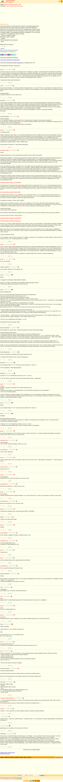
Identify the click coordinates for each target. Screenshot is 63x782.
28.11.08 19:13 (5, 716)
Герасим (2, 708)
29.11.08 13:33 (7, 289)
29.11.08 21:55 (9, 259)
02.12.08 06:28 (9, 69)
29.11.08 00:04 (9, 557)
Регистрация (10, 2)
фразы (16, 4)
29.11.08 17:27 (13, 267)
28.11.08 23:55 (13, 573)
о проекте (12, 777)
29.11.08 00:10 (12, 532)
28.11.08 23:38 (9, 614)
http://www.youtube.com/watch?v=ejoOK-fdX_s (10, 220)
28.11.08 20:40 (13, 668)
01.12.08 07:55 (9, 100)
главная (2, 757)
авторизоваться (20, 62)
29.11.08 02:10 (9, 431)
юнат (1, 550)
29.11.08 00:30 (12, 501)
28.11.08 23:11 (9, 641)
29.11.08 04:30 (9, 384)
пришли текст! (58, 757)
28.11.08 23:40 (7, 596)
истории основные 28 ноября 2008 (11, 50)
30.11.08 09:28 (9, 129)
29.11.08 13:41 (7, 274)
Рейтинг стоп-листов (5, 753)
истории (10, 4)
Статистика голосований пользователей (9, 59)
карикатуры (17, 757)
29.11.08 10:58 (13, 327)
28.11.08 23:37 (7, 624)
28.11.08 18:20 (10, 733)
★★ (4, 69)
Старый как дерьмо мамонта (7, 698)
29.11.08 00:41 (9, 491)
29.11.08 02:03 (12, 449)
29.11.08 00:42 (12, 483)
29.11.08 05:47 (10, 373)
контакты (8, 777)
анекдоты (6, 4)
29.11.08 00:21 (8, 517)
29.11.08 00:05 (9, 550)
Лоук (1, 587)
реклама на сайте (3, 777)
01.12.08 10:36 (8, 85)
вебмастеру (17, 777)
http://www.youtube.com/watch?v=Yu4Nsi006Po (10, 182)
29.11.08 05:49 (10, 362)
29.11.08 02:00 (9, 457)
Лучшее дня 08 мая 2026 (10, 0)
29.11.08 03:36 (7, 402)
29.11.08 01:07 (12, 466)
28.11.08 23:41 (7, 587)
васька (1, 69)
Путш (1, 85)
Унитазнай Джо (4, 440)
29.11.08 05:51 (14, 352)
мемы (13, 4)
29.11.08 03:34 (7, 413)
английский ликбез (4, 150)
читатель (2, 48)
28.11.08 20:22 (18, 698)
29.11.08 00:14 (9, 524)
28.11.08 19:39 (8, 708)
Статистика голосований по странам (8, 57)
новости (20, 777)
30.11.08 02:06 (9, 244)
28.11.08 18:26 (5, 725)
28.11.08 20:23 (10, 681)
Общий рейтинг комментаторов (7, 752)
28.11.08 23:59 (12, 565)
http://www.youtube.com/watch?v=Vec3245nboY (10, 218)
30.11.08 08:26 (13, 150)
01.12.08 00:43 (13, 116)
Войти (7, 2)
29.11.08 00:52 (9, 474)
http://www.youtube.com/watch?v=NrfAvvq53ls (10, 192)
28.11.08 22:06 (7, 651)
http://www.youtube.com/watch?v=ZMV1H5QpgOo (11, 215)
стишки (19, 4)
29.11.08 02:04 (12, 440)
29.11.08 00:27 (9, 509)
